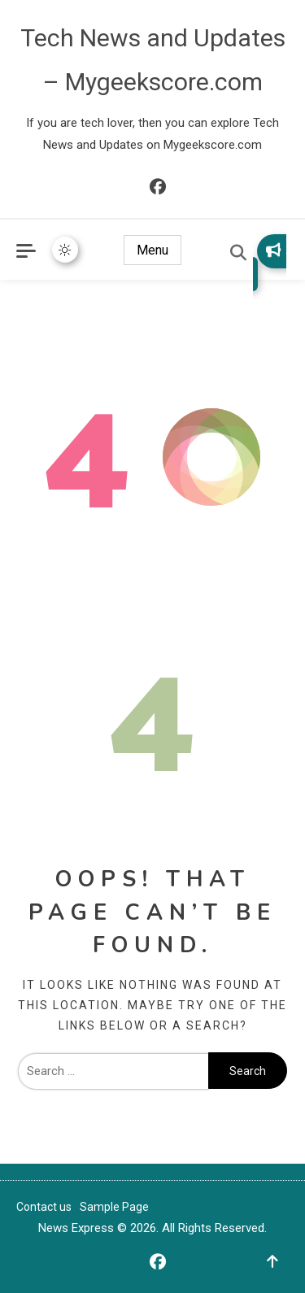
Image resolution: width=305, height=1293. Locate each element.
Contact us (44, 1206)
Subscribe (273, 250)
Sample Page (114, 1206)
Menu (152, 250)
